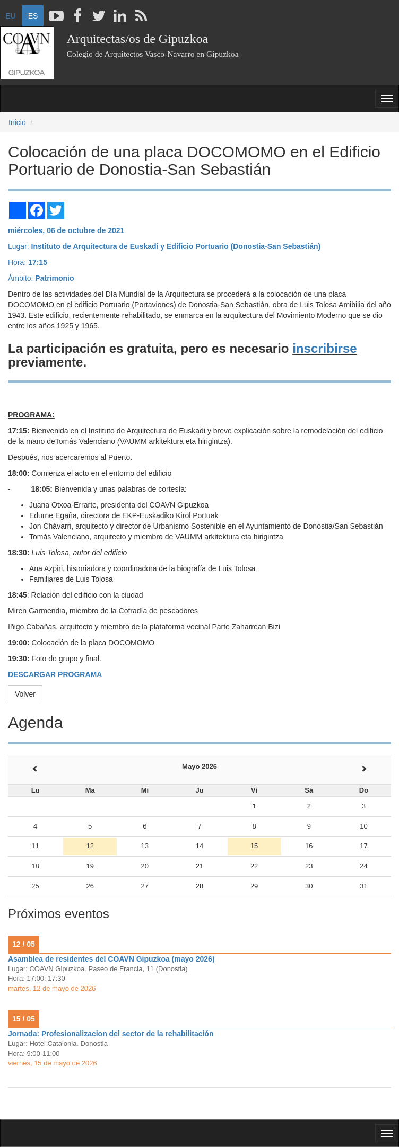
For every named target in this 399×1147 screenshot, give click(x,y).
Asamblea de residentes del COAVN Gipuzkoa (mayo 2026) (111, 959)
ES (33, 16)
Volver (25, 694)
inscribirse (324, 348)
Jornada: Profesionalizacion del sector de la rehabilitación (110, 1033)
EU (10, 16)
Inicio (17, 122)
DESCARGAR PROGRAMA (55, 674)
